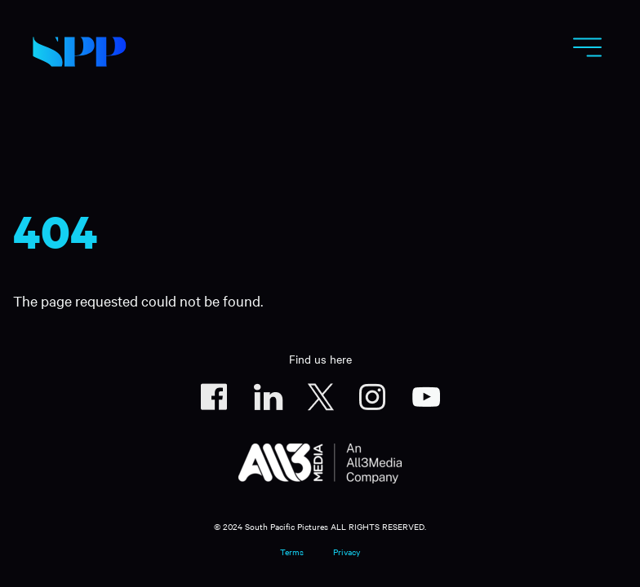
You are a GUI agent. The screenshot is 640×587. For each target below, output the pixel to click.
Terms (292, 551)
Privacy (346, 551)
